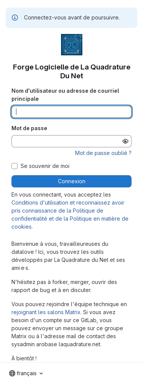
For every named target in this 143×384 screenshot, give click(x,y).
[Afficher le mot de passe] (125, 141)
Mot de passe (29, 128)
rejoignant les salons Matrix (45, 312)
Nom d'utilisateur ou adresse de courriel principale (65, 94)
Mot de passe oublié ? (103, 153)
